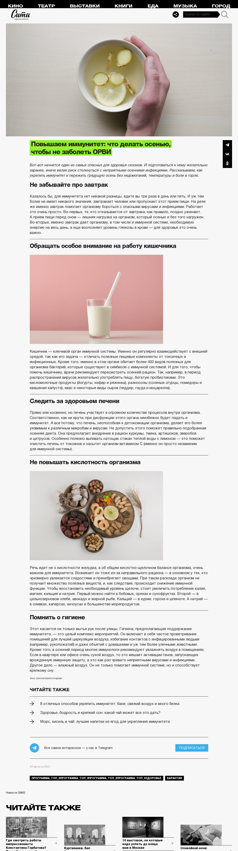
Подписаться (192, 748)
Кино (15, 6)
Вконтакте (227, 154)
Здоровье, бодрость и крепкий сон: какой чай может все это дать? (100, 713)
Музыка (185, 6)
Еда (152, 6)
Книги (123, 6)
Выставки (85, 6)
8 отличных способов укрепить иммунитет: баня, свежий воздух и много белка (109, 704)
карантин (174, 778)
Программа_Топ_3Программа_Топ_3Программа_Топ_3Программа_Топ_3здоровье (96, 778)
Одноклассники (227, 163)
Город (221, 6)
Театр (46, 6)
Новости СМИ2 (15, 792)
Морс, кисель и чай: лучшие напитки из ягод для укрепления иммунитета (105, 721)
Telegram (227, 144)
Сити (20, 14)
